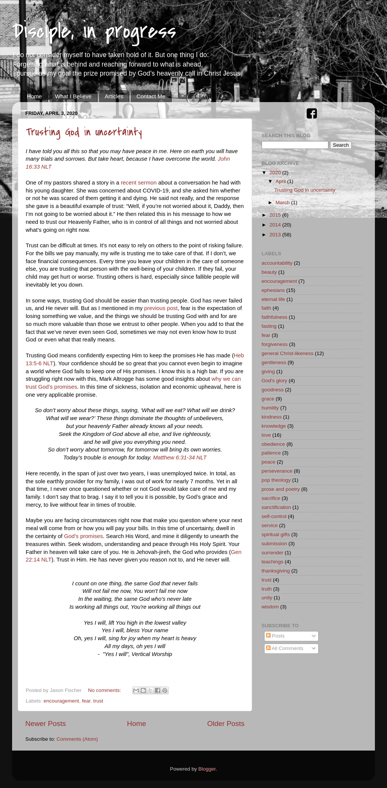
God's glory (274, 380)
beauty (269, 272)
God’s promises (83, 536)
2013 (275, 234)
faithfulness (274, 317)
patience (271, 453)
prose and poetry (281, 489)
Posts (275, 636)
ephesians (273, 290)
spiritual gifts (276, 534)
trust (98, 701)
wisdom (270, 607)
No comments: (105, 690)
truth (267, 589)
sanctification (276, 507)
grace (268, 399)
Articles (114, 96)
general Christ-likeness (287, 353)
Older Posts (226, 724)
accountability (277, 263)
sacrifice (271, 498)
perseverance (277, 471)
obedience (273, 444)
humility (270, 408)
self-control (274, 516)
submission (274, 543)
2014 (275, 225)
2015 (275, 215)
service (270, 525)
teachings (272, 562)
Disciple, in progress (94, 31)
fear (86, 701)
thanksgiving (276, 571)
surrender (272, 552)
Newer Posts (45, 724)
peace (269, 462)
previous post (161, 308)
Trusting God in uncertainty (84, 132)
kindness (272, 417)
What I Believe (73, 96)
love (266, 435)
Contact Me (151, 96)
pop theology (276, 480)
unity (267, 597)
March (283, 202)
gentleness (274, 362)
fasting (269, 326)
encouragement (61, 701)
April (281, 181)
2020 (275, 172)
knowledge (274, 426)
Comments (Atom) (77, 739)
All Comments (284, 648)
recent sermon (139, 183)
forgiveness (275, 344)
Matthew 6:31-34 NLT (180, 457)
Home (34, 96)
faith (266, 308)
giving (268, 371)
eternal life (273, 299)
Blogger (207, 769)
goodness (273, 389)
